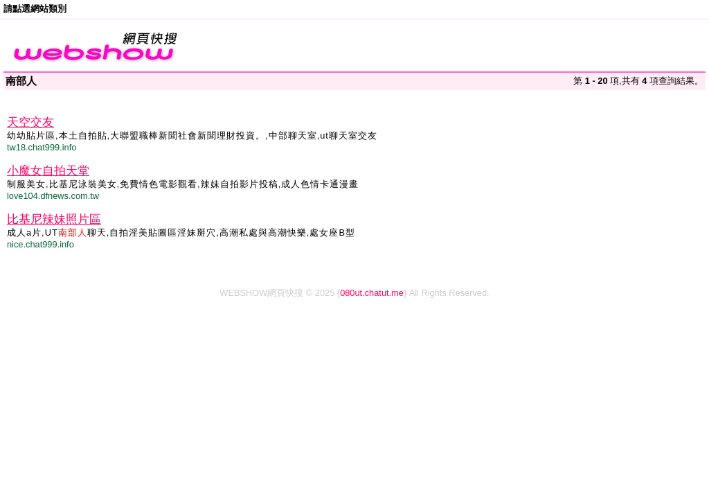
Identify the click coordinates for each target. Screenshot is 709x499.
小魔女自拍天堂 (48, 170)
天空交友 (30, 122)
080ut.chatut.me (372, 293)
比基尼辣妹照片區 (54, 219)
